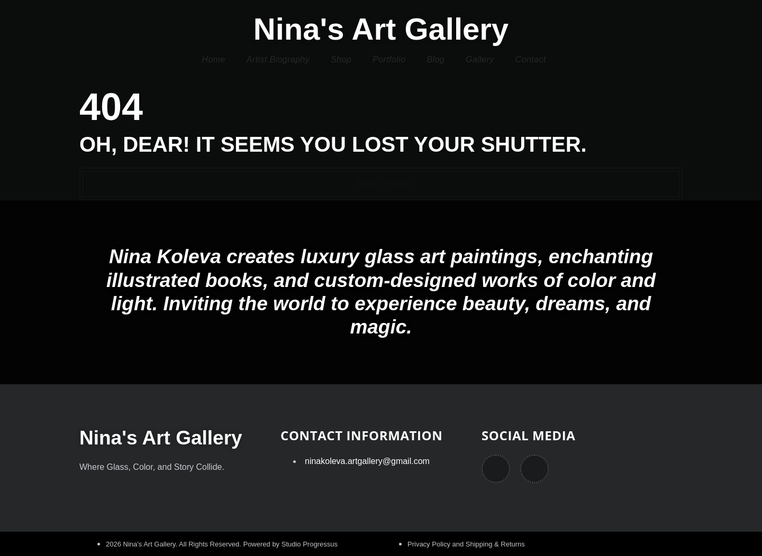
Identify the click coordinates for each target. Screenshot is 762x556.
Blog (435, 59)
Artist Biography (278, 59)
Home (213, 59)
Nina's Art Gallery (381, 29)
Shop (341, 59)
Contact (530, 59)
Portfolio (389, 59)
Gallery (480, 59)
